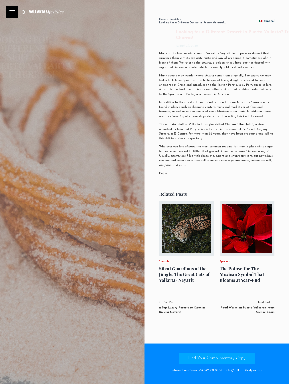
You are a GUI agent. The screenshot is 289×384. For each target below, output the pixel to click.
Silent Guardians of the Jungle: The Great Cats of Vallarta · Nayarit (184, 274)
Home (162, 19)
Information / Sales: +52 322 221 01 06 (196, 370)
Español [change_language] (266, 21)
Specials (174, 19)
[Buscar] (23, 12)
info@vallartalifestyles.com (244, 370)
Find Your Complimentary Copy (217, 358)
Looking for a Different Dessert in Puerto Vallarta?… (192, 22)
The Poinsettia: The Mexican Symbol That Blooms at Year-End (242, 274)
